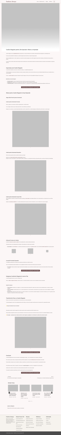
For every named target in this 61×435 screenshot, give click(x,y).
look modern (27, 198)
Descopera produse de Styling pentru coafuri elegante (30, 87)
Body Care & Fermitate (29, 422)
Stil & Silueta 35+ (18, 426)
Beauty (27, 416)
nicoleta (22, 398)
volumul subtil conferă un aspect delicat (16, 157)
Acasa (38, 1)
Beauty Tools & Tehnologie (30, 427)
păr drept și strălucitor (13, 201)
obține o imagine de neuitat (13, 280)
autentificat (13, 408)
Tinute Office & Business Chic (20, 420)
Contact (47, 420)
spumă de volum (33, 246)
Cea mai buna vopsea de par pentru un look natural (36, 394)
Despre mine (48, 418)
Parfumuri (27, 425)
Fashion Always (10, 416)
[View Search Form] (54, 1)
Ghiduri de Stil (48, 422)
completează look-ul (16, 53)
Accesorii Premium (19, 430)
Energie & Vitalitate (39, 418)
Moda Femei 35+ (20, 416)
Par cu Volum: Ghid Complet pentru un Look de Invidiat (47, 394)
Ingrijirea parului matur (29, 420)
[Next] (51, 393)
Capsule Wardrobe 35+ (19, 418)
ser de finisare (15, 246)
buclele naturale (44, 246)
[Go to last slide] (9, 393)
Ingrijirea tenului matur (29, 418)
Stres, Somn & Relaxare (39, 422)
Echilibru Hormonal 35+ (39, 420)
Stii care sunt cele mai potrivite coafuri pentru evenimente (12, 394)
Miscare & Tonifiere (39, 425)
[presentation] (13, 388)
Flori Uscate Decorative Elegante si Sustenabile (18, 377)
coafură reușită (11, 75)
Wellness (38, 416)
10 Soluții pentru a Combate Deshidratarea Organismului (42, 377)
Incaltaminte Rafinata (19, 428)
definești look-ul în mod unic (35, 359)
